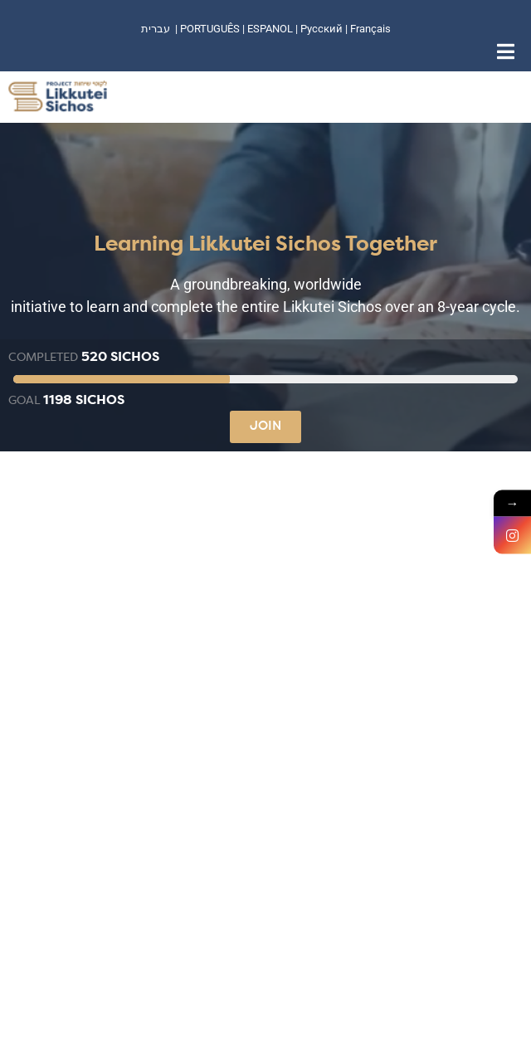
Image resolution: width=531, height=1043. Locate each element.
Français (370, 28)
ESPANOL (270, 28)
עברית (155, 28)
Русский (322, 28)
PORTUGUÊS (210, 28)
